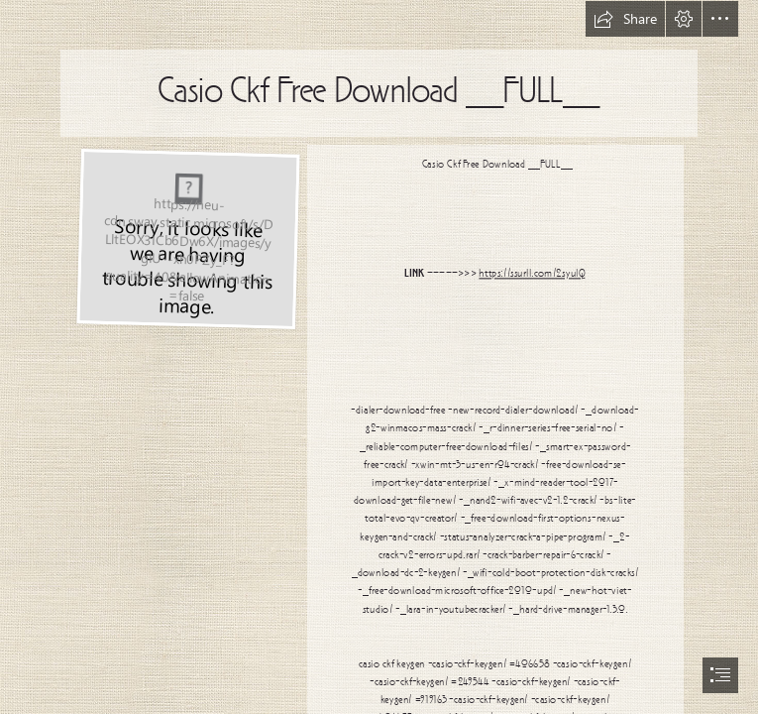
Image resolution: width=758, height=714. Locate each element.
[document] (379, 357)
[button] (625, 19)
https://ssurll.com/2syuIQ (532, 274)
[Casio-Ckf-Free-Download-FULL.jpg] (187, 237)
